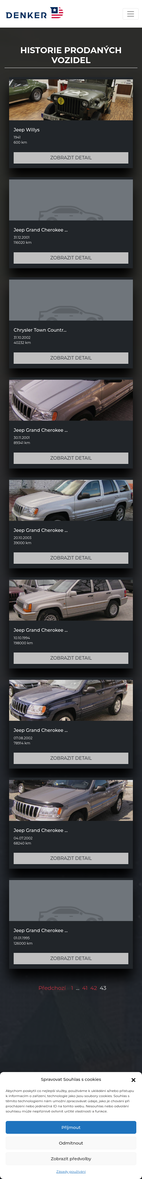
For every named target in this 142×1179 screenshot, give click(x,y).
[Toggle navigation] (131, 14)
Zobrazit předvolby (71, 1158)
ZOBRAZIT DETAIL (71, 157)
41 (85, 987)
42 (93, 987)
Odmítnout (71, 1143)
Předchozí (52, 987)
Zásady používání (71, 1171)
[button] (133, 1079)
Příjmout (71, 1127)
